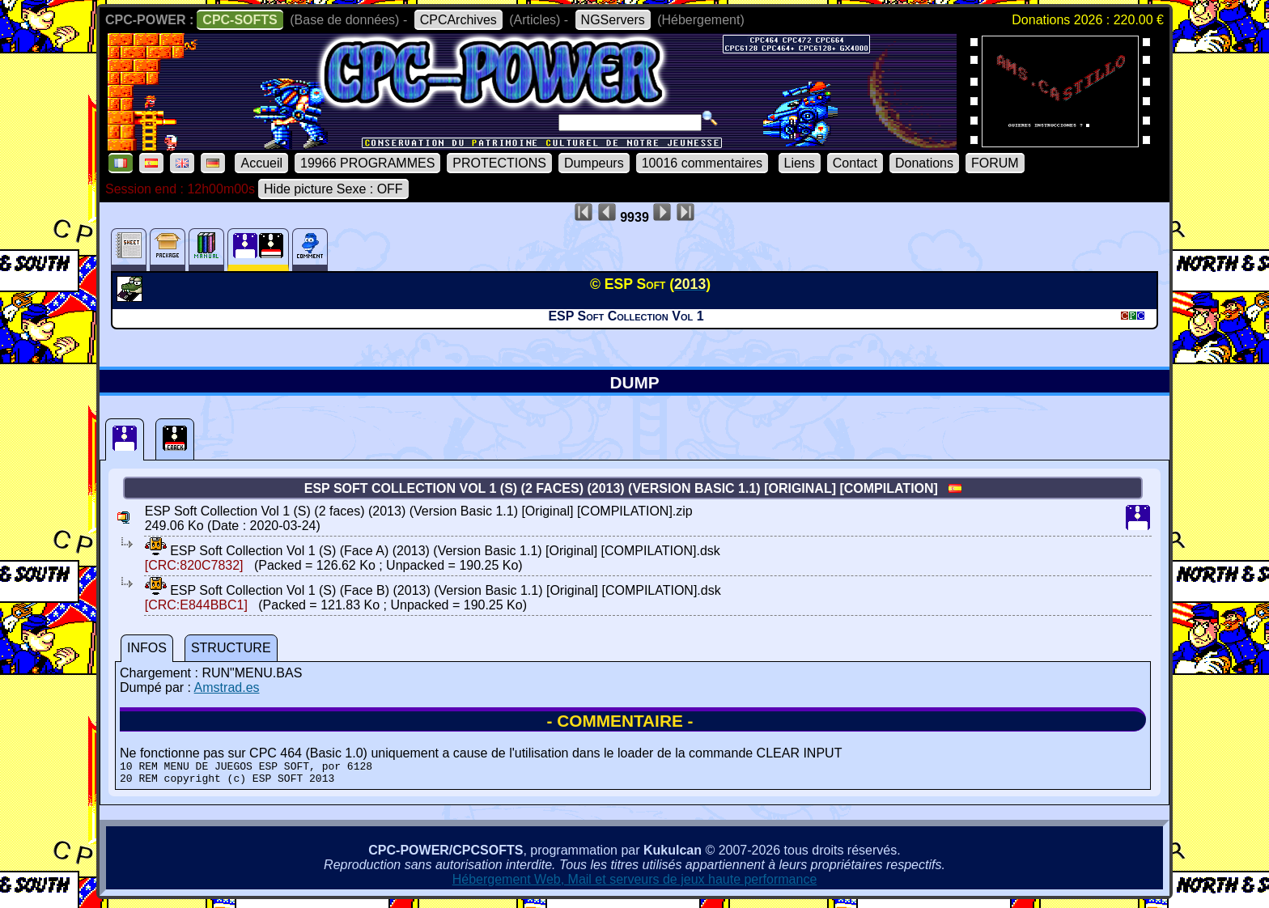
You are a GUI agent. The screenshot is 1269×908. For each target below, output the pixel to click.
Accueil (261, 163)
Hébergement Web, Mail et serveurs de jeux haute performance (634, 884)
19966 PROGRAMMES (367, 163)
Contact (855, 163)
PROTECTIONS (499, 163)
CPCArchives (458, 20)
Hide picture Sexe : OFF (333, 189)
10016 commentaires (702, 163)
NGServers (613, 20)
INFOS (147, 648)
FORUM (995, 163)
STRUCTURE (231, 648)
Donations (924, 163)
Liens (799, 163)
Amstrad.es (227, 687)
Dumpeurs (594, 163)
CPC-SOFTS (239, 20)
